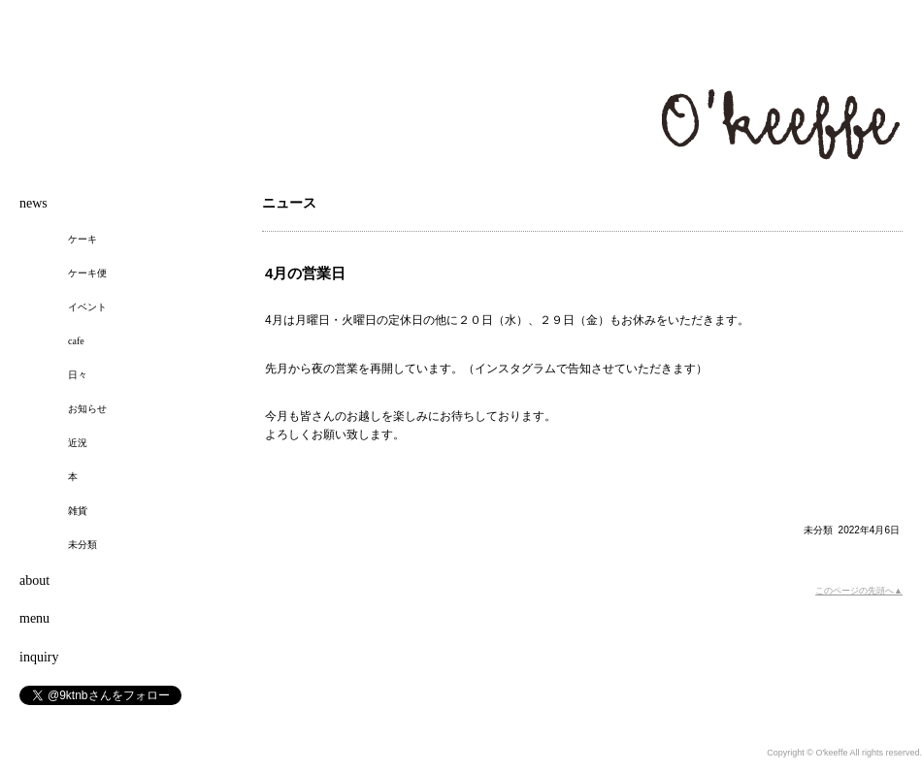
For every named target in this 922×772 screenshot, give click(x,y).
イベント (87, 307)
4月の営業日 (305, 273)
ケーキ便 (87, 273)
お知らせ (87, 408)
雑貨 (77, 510)
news (33, 203)
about (34, 580)
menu (34, 618)
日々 (77, 375)
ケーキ (82, 239)
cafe (76, 341)
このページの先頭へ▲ (859, 590)
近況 (77, 442)
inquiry (38, 657)
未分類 (818, 530)
